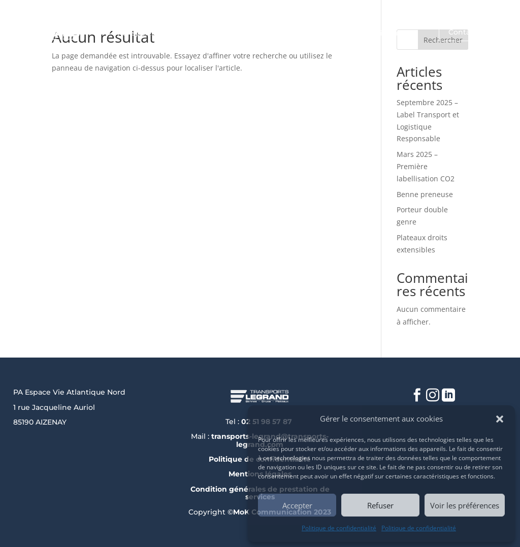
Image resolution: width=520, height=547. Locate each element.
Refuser (380, 505)
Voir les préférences (464, 505)
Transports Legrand (151, 33)
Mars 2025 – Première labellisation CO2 (425, 166)
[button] (500, 419)
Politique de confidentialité (339, 528)
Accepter (297, 505)
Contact (462, 32)
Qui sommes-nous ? (235, 33)
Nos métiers (304, 33)
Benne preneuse (425, 194)
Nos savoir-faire (376, 33)
